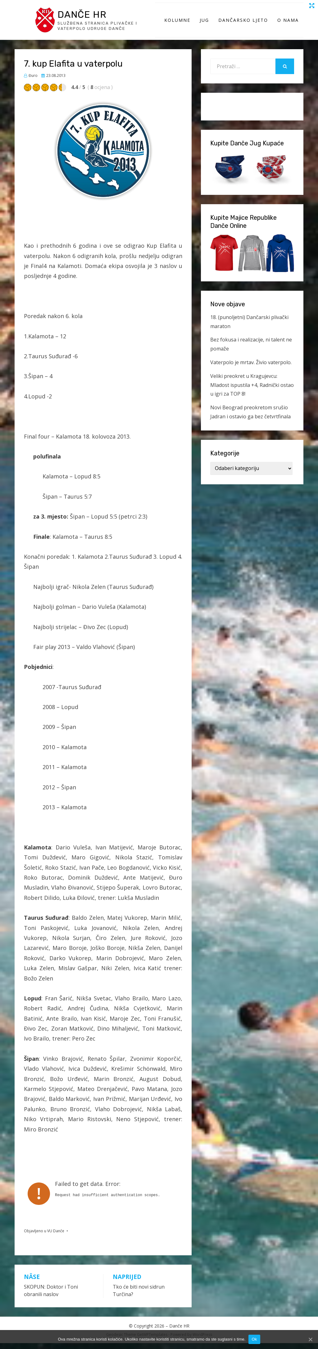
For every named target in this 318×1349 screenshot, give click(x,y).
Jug (204, 23)
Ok (254, 1339)
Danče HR (85, 17)
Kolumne (177, 23)
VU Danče (55, 1236)
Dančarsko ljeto (243, 23)
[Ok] (310, 1339)
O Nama (288, 23)
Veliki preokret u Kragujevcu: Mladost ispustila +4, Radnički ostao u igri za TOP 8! (252, 390)
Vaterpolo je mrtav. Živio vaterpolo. (251, 368)
